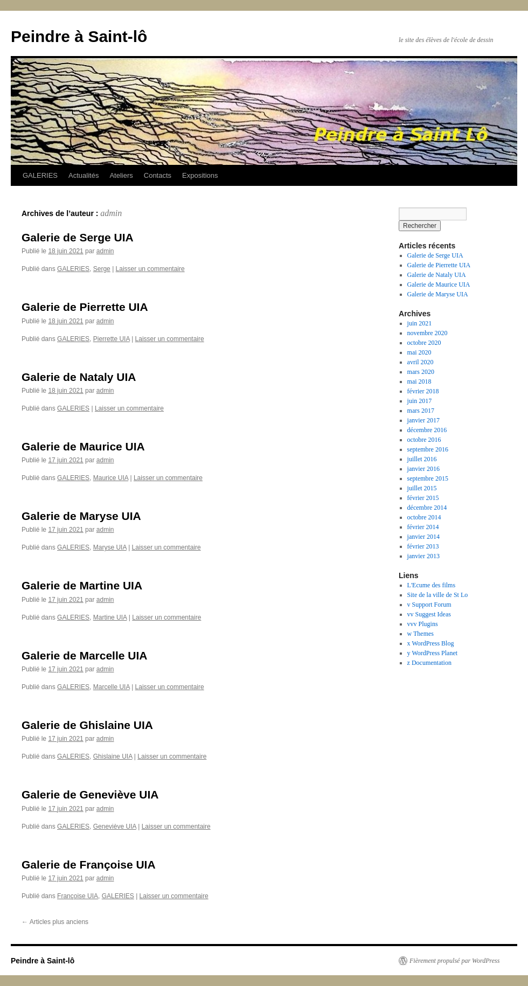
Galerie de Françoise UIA (89, 864)
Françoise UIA (77, 896)
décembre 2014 (427, 507)
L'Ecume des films (431, 585)
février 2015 (423, 498)
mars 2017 (420, 410)
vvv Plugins (422, 624)
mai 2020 (419, 352)
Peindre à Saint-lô (79, 36)
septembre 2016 (427, 449)
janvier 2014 (423, 536)
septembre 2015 (427, 478)
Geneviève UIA (114, 826)
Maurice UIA (110, 478)
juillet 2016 (422, 459)
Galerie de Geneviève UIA (90, 794)
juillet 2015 (422, 488)
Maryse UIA (110, 547)
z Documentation (429, 662)
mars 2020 (420, 372)
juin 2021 (419, 323)
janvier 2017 (423, 420)
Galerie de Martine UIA (82, 585)
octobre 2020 (424, 342)
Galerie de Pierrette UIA (85, 307)
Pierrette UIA (111, 339)
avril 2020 (420, 362)
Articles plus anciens (55, 922)
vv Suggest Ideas (429, 614)
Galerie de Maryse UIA (81, 516)
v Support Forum (429, 604)
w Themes (420, 633)
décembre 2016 (427, 430)
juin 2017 (419, 401)
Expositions (200, 175)
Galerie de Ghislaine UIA (87, 725)
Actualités (83, 175)
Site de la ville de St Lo (437, 595)
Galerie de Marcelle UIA (84, 655)
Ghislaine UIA (113, 756)
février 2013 (423, 546)
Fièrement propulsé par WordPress (454, 960)
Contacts (157, 175)
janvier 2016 (423, 469)
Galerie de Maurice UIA (83, 446)
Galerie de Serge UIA (78, 237)
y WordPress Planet (432, 653)
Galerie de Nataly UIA (79, 377)
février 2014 (423, 527)
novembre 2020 (427, 333)
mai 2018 (419, 381)
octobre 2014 (424, 517)
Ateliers (121, 175)
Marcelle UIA (111, 687)
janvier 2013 (423, 556)
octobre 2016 (424, 439)
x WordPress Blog (430, 643)
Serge (101, 269)
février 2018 (423, 391)
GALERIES (40, 175)
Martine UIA (110, 617)
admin (111, 213)
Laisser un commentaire (150, 269)
